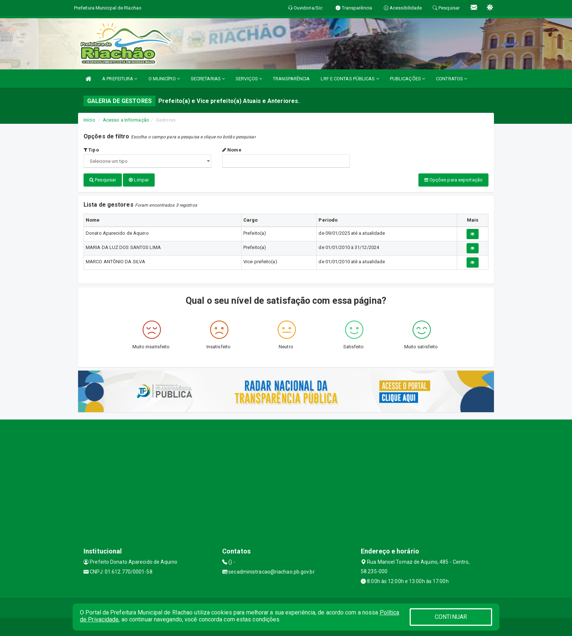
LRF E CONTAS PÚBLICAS (350, 78)
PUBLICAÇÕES (407, 78)
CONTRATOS (451, 78)
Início (89, 120)
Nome (231, 150)
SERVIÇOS (249, 78)
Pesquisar (102, 180)
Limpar (139, 180)
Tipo (91, 150)
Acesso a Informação (126, 120)
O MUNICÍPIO (164, 78)
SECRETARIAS (208, 78)
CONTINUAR (451, 616)
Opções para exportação (453, 180)
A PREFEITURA (119, 78)
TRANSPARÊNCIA (291, 78)
